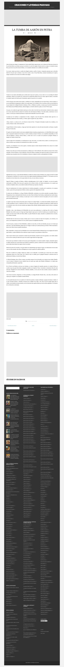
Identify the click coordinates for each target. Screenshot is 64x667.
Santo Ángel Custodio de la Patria (12, 578)
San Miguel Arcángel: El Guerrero (12, 650)
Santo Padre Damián (44, 587)
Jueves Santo (8, 594)
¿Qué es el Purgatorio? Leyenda (28, 600)
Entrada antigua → (53, 325)
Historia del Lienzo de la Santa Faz (29, 404)
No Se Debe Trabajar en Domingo (29, 594)
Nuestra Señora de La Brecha (28, 418)
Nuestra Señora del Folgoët (28, 454)
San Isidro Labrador (44, 514)
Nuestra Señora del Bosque (28, 445)
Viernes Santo (8, 603)
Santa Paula (8, 565)
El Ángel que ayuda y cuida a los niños (12, 622)
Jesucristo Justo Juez (44, 428)
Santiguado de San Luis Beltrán (46, 580)
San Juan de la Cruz (44, 526)
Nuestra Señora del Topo (45, 474)
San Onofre (43, 542)
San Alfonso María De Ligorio (11, 487)
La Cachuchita (25, 546)
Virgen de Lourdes (26, 486)
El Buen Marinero (26, 526)
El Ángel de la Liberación (10, 617)
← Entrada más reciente (11, 325)
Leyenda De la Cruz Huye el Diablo (29, 568)
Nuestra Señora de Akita (27, 414)
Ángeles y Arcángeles (10, 580)
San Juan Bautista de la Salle (45, 522)
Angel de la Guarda (44, 407)
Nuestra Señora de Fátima (45, 446)
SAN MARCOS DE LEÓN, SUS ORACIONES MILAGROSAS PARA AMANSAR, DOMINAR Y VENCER (12, 449)
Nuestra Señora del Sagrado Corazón (47, 469)
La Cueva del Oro (26, 559)
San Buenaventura (9, 501)
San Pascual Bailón (9, 518)
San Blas (42, 497)
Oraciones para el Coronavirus (28, 390)
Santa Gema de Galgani (45, 572)
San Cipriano (43, 507)
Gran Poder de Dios (44, 426)
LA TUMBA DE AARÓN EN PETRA (32, 30)
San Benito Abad (43, 494)
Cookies (42, 629)
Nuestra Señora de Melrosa (28, 425)
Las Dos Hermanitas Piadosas (28, 565)
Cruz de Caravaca (44, 418)
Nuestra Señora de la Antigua (28, 431)
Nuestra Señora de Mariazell (28, 424)
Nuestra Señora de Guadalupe (46, 448)
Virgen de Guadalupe (44, 604)
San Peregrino (43, 552)
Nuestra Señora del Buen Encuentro (47, 458)
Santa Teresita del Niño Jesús (11, 574)
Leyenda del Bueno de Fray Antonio (29, 581)
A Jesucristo (43, 400)
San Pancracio (43, 544)
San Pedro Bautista (44, 546)
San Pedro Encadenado (45, 548)
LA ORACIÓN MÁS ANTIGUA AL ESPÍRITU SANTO (14, 431)
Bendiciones (43, 411)
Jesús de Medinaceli (44, 430)
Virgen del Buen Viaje (27, 511)
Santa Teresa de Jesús (10, 571)
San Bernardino (43, 496)
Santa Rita (42, 578)
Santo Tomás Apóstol (44, 591)
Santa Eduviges (43, 569)
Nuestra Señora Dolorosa (45, 437)
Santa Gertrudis (43, 574)
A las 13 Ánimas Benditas (45, 403)
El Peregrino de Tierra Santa (28, 536)
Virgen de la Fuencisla (27, 496)
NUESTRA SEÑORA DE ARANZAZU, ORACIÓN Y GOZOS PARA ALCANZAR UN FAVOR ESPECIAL (12, 417)
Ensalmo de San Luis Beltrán (46, 422)
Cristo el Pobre (43, 416)
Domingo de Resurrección (10, 592)
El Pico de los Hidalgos (27, 538)
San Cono (7, 503)
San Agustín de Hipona (10, 484)
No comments (38, 32)
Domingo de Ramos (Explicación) (12, 590)
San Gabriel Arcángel (44, 512)
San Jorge (42, 518)
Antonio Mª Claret (44, 409)
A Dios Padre (43, 398)
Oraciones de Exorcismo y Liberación (47, 477)
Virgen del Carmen (44, 612)
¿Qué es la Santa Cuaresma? (11, 605)
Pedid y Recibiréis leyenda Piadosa (29, 596)
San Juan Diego (43, 524)
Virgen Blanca (25, 473)
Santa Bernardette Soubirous (46, 561)
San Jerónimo (43, 516)
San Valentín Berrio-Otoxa (10, 522)
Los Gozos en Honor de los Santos (47, 433)
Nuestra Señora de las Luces (28, 439)
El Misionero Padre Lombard (28, 530)
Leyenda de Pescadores (27, 577)
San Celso (42, 503)
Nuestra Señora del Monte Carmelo (47, 464)
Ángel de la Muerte (9, 652)
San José (42, 520)
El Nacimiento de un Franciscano (29, 534)
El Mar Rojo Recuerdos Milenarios (29, 619)
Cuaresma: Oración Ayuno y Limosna (12, 587)
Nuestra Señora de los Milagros (28, 440)
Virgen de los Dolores (27, 507)
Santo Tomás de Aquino (45, 593)
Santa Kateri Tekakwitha (10, 558)
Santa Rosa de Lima (9, 569)
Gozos (42, 424)
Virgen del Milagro (26, 515)
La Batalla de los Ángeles (10, 475)
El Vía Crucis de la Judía (27, 544)
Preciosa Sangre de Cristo (45, 482)
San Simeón (43, 557)
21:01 (25, 32)
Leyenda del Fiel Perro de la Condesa (29, 583)
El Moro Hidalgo (26, 532)
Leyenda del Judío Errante (27, 407)
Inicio (33, 325)
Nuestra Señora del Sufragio (45, 472)
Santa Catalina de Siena (10, 537)
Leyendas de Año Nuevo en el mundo (29, 588)
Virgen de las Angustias (27, 503)
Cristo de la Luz (26, 402)
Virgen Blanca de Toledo (27, 475)
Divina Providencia (44, 420)
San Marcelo (8, 513)
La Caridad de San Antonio (10, 477)
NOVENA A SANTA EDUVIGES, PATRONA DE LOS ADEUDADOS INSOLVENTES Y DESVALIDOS (12, 404)
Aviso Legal (43, 633)
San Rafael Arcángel (44, 554)
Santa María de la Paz (10, 563)
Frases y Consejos (9, 645)
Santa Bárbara (43, 563)
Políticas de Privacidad (45, 631)
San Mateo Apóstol (44, 537)
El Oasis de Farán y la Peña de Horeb (29, 620)
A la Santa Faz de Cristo (45, 401)
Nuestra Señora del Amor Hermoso (47, 455)
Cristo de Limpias (44, 415)
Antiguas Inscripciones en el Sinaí (29, 610)
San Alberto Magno (44, 486)
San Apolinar (43, 492)
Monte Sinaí (25, 627)
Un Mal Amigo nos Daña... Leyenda (29, 598)
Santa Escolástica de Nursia (11, 543)
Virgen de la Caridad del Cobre (46, 608)
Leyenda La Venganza (27, 575)
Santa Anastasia (9, 524)
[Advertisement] (32, 17)
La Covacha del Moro (27, 553)
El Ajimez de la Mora (27, 524)
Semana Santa (8, 599)
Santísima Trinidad (44, 595)
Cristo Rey (42, 413)
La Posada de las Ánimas (27, 563)
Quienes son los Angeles (10, 482)
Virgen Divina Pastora (44, 599)
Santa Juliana (8, 556)
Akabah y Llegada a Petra (27, 608)
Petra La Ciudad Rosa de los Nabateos (30, 629)
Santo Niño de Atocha (44, 586)
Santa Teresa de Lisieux (10, 573)
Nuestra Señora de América (45, 442)
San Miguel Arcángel (44, 541)
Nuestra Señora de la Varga (28, 437)
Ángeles (7, 654)
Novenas (42, 435)
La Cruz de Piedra (26, 555)
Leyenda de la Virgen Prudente (28, 579)
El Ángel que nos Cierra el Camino (12, 631)
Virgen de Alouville (26, 479)
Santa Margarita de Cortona (11, 559)
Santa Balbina (8, 528)
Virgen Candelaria (44, 597)
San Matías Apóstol (44, 539)
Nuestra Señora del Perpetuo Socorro (30, 461)
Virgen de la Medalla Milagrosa (46, 610)
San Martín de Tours (44, 533)
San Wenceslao (43, 559)
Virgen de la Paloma (26, 501)
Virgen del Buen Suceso (27, 509)
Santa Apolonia (9, 526)
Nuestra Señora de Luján (45, 450)
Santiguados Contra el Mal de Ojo (46, 582)
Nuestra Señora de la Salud (28, 435)
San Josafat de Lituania (10, 509)
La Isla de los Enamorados (28, 561)
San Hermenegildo (9, 507)
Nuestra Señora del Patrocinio (28, 459)
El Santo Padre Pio (9, 471)
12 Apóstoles (43, 389)
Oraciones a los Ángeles (10, 649)
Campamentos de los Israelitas (28, 612)
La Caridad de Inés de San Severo (29, 551)
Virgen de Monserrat (27, 488)
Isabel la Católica (9, 473)
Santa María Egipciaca (10, 561)
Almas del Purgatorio (44, 405)
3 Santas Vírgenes (44, 396)
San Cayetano (43, 501)
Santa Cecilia (43, 567)
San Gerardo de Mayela (10, 505)
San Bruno (42, 499)
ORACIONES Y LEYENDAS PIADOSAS (32, 5)
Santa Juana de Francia (10, 554)
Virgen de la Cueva (26, 494)
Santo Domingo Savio (44, 584)
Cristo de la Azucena (27, 400)
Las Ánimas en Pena (26, 566)
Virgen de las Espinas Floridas (28, 505)
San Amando (43, 490)
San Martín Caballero (44, 531)
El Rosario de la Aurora (27, 543)
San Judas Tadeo (43, 527)
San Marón (42, 535)
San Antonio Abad (9, 489)
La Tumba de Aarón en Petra (32, 321)
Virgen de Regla (43, 606)
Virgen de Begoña (26, 483)
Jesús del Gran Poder (44, 431)
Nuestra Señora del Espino (45, 462)
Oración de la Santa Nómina (45, 481)
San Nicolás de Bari (9, 515)
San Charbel (43, 505)
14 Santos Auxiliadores (45, 391)
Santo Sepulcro (43, 589)
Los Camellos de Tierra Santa (28, 625)
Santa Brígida (8, 531)
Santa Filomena (9, 544)
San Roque (42, 556)
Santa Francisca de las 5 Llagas (46, 571)
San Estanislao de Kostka (45, 511)
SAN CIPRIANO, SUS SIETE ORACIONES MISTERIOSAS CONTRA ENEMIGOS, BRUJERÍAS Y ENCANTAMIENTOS (12, 425)
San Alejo (42, 488)
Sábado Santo (8, 601)
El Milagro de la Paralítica (28, 528)
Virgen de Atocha (26, 481)
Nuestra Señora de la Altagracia (46, 451)
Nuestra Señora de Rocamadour (28, 427)
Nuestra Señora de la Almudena (28, 429)
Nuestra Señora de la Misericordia (46, 453)
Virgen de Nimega (26, 490)
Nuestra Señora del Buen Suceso (29, 451)
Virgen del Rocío (43, 614)
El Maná (24, 617)
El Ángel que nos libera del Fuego (12, 640)
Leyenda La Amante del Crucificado (29, 570)
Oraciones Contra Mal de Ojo (46, 476)
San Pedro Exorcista (44, 550)
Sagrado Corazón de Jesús (45, 484)
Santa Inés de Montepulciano (46, 576)
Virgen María (43, 601)
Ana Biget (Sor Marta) (10, 466)
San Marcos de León (44, 529)
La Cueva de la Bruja (26, 557)
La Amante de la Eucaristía (28, 405)
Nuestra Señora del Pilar (45, 467)
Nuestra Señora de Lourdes (28, 420)
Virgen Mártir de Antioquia (45, 602)
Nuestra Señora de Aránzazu (46, 444)
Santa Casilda (43, 565)
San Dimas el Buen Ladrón (45, 509)
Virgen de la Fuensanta (27, 498)
